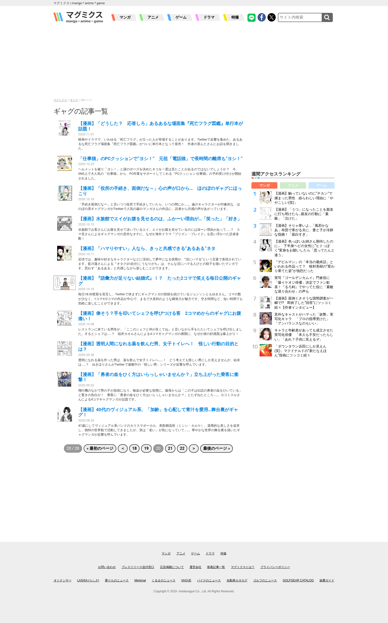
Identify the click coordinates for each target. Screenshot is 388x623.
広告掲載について (172, 567)
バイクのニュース (209, 580)
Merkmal (140, 580)
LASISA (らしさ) (88, 580)
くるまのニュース (163, 580)
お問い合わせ (107, 567)
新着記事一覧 (216, 567)
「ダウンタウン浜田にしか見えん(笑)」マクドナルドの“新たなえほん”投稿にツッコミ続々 (300, 350)
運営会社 (195, 567)
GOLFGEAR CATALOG (298, 580)
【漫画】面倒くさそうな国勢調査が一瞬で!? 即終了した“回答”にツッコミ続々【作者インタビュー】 (303, 302)
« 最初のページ (100, 448)
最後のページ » (216, 448)
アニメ (153, 17)
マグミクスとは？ (243, 567)
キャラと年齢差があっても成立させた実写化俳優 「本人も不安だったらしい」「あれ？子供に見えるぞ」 (303, 334)
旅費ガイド (326, 580)
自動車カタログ (237, 580)
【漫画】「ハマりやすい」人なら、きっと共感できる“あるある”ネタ (147, 248)
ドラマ (209, 17)
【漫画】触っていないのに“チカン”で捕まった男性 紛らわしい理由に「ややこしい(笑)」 (303, 197)
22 (182, 448)
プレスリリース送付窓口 (137, 567)
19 (146, 448)
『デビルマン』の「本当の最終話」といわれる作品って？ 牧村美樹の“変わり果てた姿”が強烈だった (304, 266)
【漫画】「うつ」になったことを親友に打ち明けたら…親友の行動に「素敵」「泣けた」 (303, 213)
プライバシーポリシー (275, 567)
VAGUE (186, 580)
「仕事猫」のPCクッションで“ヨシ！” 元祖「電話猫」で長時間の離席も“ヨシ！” (160, 158)
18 (134, 448)
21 (170, 448)
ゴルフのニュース (265, 580)
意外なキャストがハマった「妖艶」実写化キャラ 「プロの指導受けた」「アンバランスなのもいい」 (303, 318)
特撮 (235, 17)
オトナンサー (63, 580)
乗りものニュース (117, 580)
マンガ (125, 17)
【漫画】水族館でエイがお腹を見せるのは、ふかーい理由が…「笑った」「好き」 (160, 218)
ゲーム (181, 17)
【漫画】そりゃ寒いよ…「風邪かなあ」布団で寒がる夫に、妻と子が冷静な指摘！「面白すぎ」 (303, 230)
